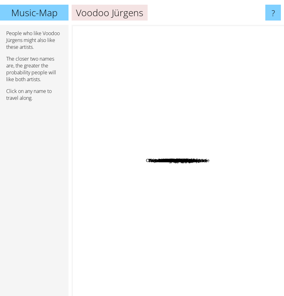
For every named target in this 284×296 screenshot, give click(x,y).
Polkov (110, 224)
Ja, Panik (194, 204)
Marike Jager (229, 161)
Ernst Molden (206, 182)
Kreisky (162, 191)
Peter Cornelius (133, 215)
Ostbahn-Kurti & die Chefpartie (166, 136)
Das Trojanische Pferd (153, 207)
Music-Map (34, 12)
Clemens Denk (235, 170)
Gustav (197, 118)
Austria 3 (161, 202)
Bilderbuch (170, 120)
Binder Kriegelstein (128, 131)
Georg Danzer (165, 172)
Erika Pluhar (258, 164)
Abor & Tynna (195, 81)
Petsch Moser (91, 197)
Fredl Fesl (130, 83)
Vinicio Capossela (215, 121)
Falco (80, 119)
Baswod (136, 268)
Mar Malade (246, 113)
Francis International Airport (190, 97)
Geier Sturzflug (246, 138)
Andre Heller (160, 92)
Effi (190, 137)
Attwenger (180, 194)
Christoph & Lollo (190, 230)
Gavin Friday (237, 125)
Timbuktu (224, 147)
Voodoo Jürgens (178, 160)
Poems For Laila (104, 147)
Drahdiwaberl (202, 92)
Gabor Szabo (126, 125)
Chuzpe (187, 253)
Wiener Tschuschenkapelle (204, 156)
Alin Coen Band (132, 115)
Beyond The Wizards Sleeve (150, 61)
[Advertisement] (34, 201)
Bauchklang (197, 39)
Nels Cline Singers (230, 221)
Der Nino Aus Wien (188, 143)
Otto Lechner (183, 69)
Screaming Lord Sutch (159, 251)
